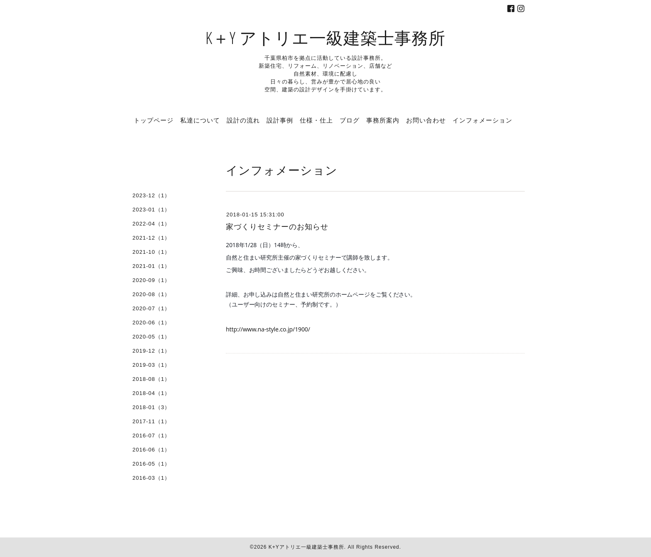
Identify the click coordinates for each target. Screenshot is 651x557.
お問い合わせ (426, 120)
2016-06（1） (151, 450)
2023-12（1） (151, 195)
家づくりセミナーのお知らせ (277, 227)
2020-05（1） (151, 337)
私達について (200, 120)
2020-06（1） (151, 322)
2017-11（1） (151, 421)
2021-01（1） (151, 266)
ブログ (350, 120)
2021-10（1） (151, 252)
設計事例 (280, 120)
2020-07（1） (151, 308)
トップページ (154, 120)
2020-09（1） (151, 280)
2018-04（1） (151, 393)
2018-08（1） (151, 379)
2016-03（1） (151, 478)
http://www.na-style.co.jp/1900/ (268, 329)
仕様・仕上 (316, 120)
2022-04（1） (151, 224)
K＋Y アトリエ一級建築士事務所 (325, 37)
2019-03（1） (151, 365)
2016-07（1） (151, 435)
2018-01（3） (151, 407)
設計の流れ (243, 120)
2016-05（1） (151, 464)
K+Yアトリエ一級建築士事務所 (306, 547)
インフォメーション (482, 120)
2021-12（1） (151, 238)
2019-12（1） (151, 351)
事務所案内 (382, 120)
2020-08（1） (151, 294)
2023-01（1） (151, 209)
